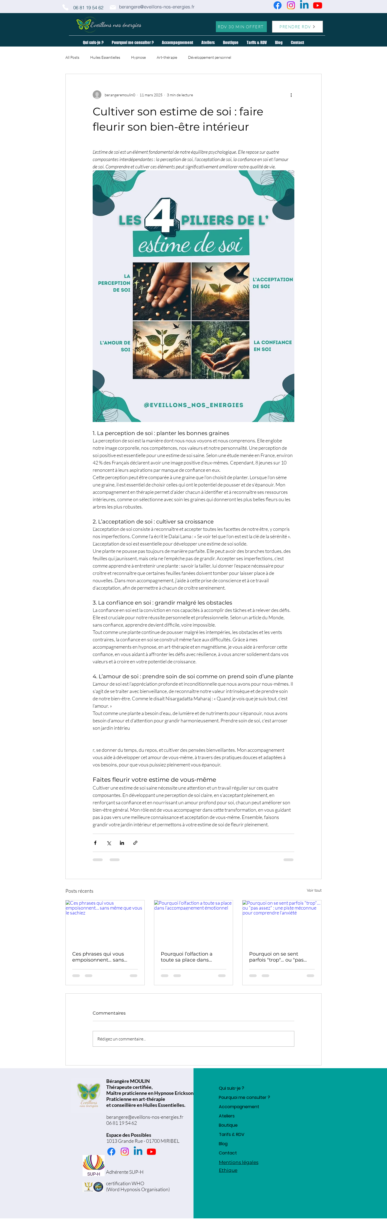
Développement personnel (209, 57)
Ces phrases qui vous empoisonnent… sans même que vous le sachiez (105, 957)
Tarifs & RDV (231, 1134)
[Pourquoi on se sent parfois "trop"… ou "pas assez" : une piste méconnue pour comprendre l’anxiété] (282, 922)
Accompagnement (239, 1107)
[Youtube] (317, 5)
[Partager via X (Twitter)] (108, 842)
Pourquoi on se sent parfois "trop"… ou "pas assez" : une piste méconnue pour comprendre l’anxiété (276, 957)
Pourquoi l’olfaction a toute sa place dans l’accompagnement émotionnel (187, 957)
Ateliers (227, 1116)
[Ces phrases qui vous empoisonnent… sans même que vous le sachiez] (105, 922)
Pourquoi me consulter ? (244, 1097)
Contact (228, 1153)
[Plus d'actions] (291, 94)
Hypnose (138, 57)
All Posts (72, 57)
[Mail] (112, 7)
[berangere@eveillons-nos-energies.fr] (156, 6)
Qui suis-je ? (231, 1088)
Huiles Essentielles (105, 57)
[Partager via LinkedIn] (122, 842)
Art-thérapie (167, 57)
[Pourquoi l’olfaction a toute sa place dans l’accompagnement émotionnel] (193, 922)
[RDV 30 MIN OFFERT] (241, 26)
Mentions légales (238, 1162)
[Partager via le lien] (135, 842)
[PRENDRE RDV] (297, 27)
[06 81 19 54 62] (88, 7)
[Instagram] (291, 5)
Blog (223, 1144)
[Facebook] (277, 5)
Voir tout (314, 890)
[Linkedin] (304, 5)
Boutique (228, 1125)
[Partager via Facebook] (95, 842)
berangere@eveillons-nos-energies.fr (144, 1117)
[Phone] (65, 7)
